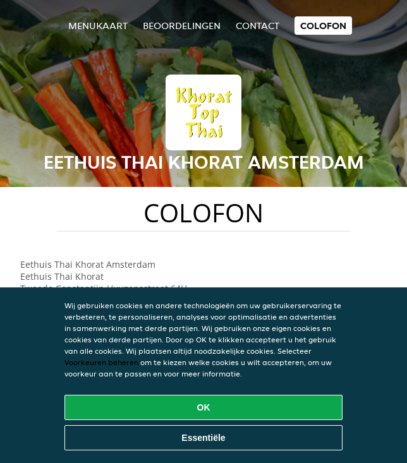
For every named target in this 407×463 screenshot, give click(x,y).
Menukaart (98, 25)
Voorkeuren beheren (101, 362)
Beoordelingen (182, 25)
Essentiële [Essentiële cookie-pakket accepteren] (203, 438)
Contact (257, 25)
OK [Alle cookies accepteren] (203, 407)
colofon (323, 25)
